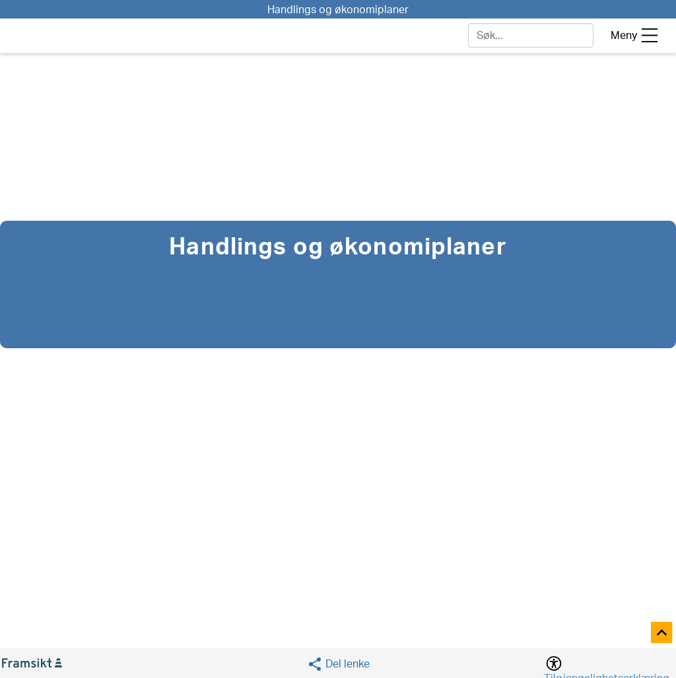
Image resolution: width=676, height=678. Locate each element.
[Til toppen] (662, 633)
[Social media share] (338, 664)
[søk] (530, 35)
